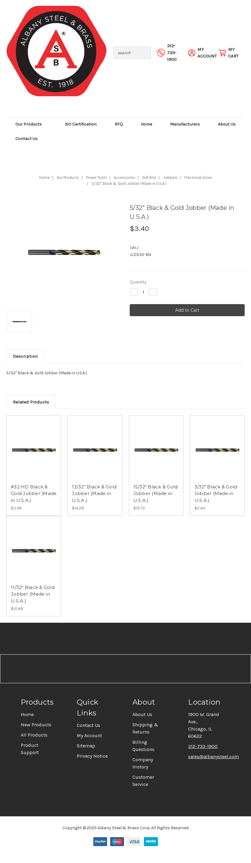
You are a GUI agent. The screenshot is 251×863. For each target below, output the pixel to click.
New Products (36, 724)
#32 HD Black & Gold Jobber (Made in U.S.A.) (34, 493)
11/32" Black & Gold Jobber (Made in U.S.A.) (32, 594)
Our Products (31, 124)
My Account (89, 735)
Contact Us (26, 138)
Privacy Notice (92, 756)
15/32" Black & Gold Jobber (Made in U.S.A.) (155, 493)
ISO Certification (81, 124)
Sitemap (86, 746)
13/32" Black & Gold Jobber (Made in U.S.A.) (94, 493)
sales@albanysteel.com (213, 756)
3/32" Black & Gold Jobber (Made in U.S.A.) (215, 493)
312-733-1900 (203, 746)
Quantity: (138, 281)
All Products (34, 735)
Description (25, 356)
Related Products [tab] (31, 402)
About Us (227, 124)
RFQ (119, 124)
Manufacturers (185, 124)
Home (146, 124)
